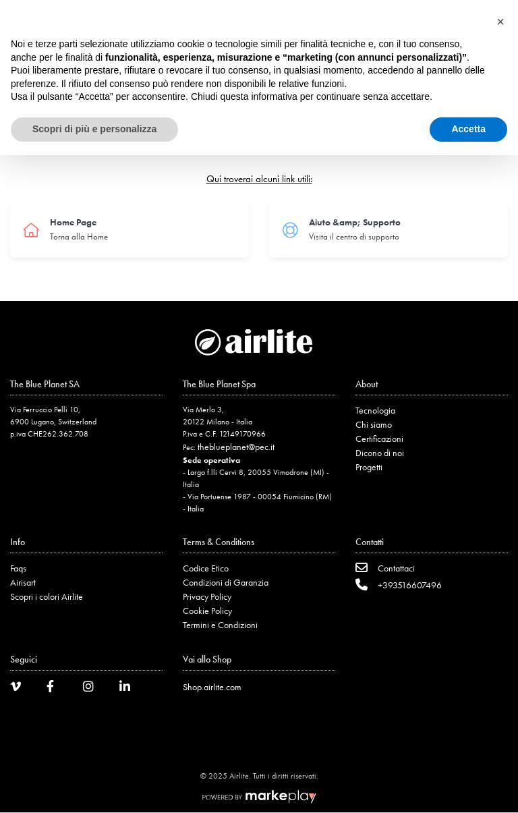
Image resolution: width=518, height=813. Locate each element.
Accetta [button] (468, 128)
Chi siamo (373, 424)
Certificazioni (379, 438)
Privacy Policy (207, 596)
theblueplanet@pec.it (236, 447)
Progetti (368, 467)
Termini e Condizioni (220, 625)
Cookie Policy (207, 611)
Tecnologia (375, 410)
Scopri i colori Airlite (46, 596)
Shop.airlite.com (212, 687)
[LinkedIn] (129, 688)
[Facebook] (57, 688)
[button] (500, 21)
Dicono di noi (379, 453)
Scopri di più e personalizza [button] (94, 128)
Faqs (18, 568)
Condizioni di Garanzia (225, 582)
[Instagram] (93, 688)
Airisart (23, 582)
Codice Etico (206, 568)
